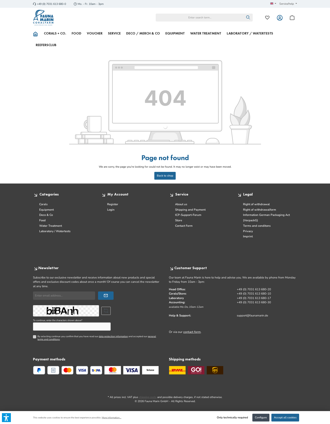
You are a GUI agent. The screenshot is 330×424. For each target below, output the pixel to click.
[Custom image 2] (131, 370)
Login (111, 210)
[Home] (37, 33)
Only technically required (232, 417)
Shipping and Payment (190, 210)
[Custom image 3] (150, 370)
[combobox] (200, 18)
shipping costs (147, 397)
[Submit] (106, 295)
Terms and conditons (257, 226)
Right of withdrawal (256, 204)
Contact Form (184, 226)
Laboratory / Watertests (54, 231)
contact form (192, 332)
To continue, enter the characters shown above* (57, 320)
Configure (261, 417)
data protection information (113, 336)
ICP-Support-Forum (188, 215)
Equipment (46, 210)
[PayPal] (39, 370)
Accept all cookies (285, 417)
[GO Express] (196, 370)
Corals (43, 204)
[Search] (248, 18)
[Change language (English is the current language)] (273, 4)
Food (42, 220)
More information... (111, 417)
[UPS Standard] (215, 370)
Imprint (248, 236)
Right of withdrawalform (259, 210)
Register (112, 204)
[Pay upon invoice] (53, 370)
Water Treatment (50, 226)
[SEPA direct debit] (96, 370)
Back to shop (165, 176)
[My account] (279, 18)
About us (181, 204)
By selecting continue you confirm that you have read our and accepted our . (96, 338)
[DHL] (177, 370)
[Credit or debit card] (74, 370)
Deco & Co (46, 215)
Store (178, 220)
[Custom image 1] (112, 370)
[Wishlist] (267, 18)
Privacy (248, 231)
